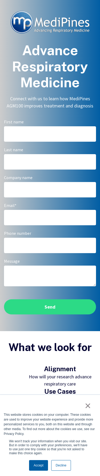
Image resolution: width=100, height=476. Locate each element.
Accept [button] (38, 465)
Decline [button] (61, 465)
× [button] (88, 406)
